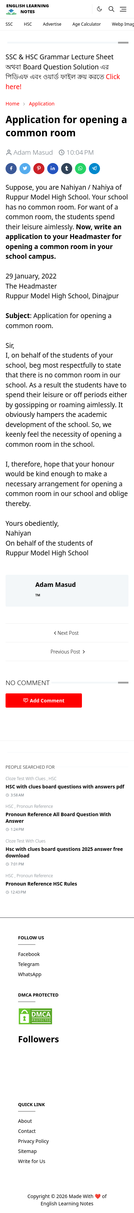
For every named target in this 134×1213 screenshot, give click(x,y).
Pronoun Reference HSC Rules (41, 883)
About (25, 1121)
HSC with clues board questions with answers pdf (65, 786)
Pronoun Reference (35, 806)
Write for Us (31, 1161)
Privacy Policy (33, 1141)
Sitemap (27, 1151)
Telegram (28, 964)
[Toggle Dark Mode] (99, 9)
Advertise (52, 24)
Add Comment (44, 700)
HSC (28, 24)
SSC (9, 24)
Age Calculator (87, 24)
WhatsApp (29, 974)
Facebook (29, 954)
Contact (27, 1131)
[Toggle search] (111, 9)
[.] (84, 9)
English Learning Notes (67, 1203)
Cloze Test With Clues (26, 778)
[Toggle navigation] (123, 9)
